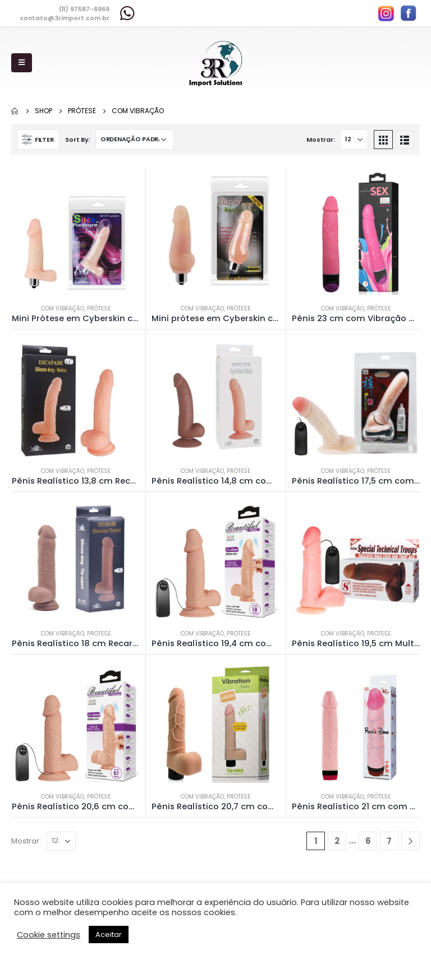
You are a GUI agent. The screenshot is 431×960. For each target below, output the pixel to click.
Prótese (99, 308)
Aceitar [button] (108, 934)
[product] (76, 230)
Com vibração (62, 308)
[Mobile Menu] (21, 62)
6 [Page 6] (368, 841)
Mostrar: (320, 139)
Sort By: (77, 139)
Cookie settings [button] (48, 935)
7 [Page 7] (389, 841)
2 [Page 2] (337, 841)
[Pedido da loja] (134, 139)
